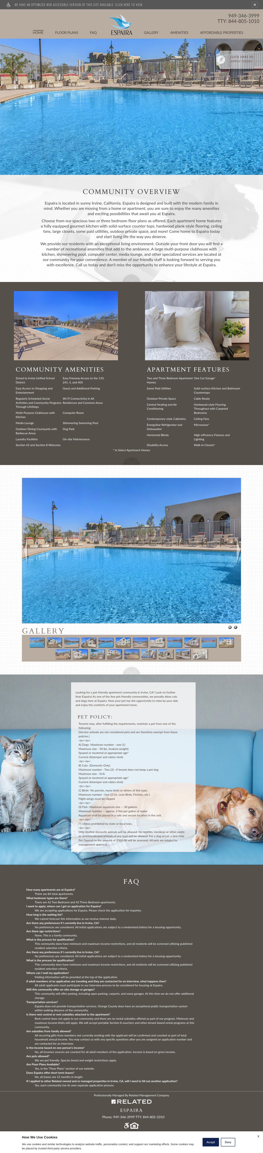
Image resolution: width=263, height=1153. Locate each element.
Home (38, 32)
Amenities (179, 32)
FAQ (93, 32)
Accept (211, 1142)
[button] (255, 5)
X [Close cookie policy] (258, 1136)
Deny (228, 1142)
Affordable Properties (215, 32)
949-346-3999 (243, 15)
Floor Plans (66, 32)
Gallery (151, 32)
